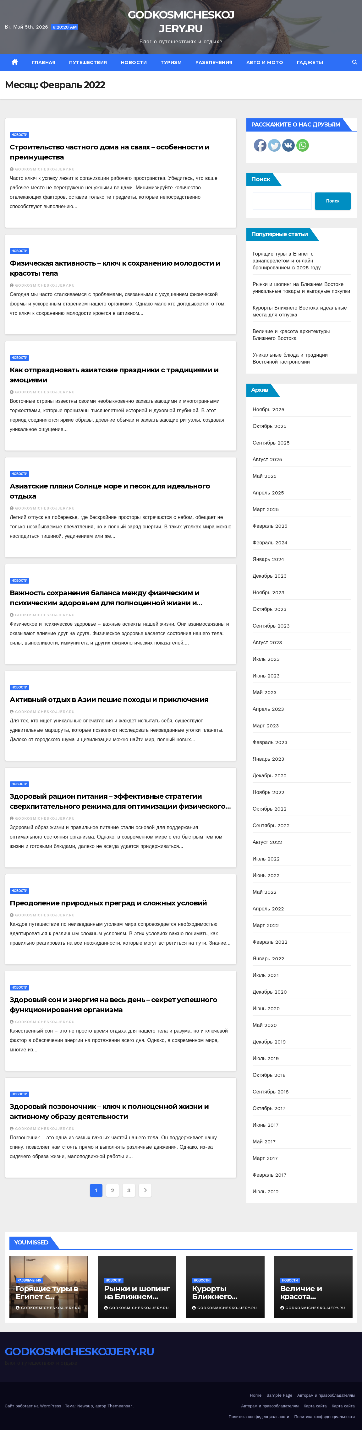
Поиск (260, 179)
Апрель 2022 (268, 909)
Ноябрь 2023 (268, 593)
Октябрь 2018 (269, 1075)
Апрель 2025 (268, 493)
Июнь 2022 (266, 875)
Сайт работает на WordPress (34, 1406)
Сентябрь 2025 (271, 443)
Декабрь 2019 (269, 1042)
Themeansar (119, 1406)
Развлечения (214, 62)
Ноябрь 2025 (268, 410)
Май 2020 (265, 1025)
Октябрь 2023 (270, 609)
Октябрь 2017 (269, 1108)
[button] (354, 62)
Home (255, 1395)
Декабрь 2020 (270, 992)
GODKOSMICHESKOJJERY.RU (42, 169)
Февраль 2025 (270, 526)
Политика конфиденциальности (259, 1416)
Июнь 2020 (266, 1009)
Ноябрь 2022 (268, 792)
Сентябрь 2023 (271, 626)
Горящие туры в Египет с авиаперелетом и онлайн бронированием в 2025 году (287, 261)
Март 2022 (266, 925)
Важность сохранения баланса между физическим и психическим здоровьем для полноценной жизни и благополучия (104, 603)
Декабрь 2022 (270, 776)
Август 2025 (267, 459)
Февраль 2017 (269, 1175)
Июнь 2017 (265, 1125)
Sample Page (279, 1395)
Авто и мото (264, 62)
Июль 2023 (266, 659)
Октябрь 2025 (270, 426)
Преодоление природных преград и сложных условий (108, 903)
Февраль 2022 (270, 942)
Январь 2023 (268, 759)
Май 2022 (265, 892)
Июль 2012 (266, 1192)
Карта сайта (315, 1406)
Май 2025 (265, 476)
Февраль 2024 (270, 543)
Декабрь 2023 (270, 576)
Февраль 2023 (270, 742)
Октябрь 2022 (270, 809)
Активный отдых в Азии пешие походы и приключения (109, 699)
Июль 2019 (266, 1058)
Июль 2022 (266, 859)
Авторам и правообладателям (326, 1395)
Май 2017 (264, 1142)
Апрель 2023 (268, 709)
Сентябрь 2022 (271, 825)
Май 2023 (265, 692)
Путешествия (88, 62)
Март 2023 (266, 726)
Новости (134, 62)
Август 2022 (267, 842)
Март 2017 (265, 1158)
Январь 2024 (268, 559)
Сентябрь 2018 (271, 1092)
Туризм (171, 62)
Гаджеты (310, 62)
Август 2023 (267, 642)
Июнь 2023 (266, 676)
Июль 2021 (266, 975)
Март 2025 (266, 509)
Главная (44, 62)
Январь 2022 (268, 959)
